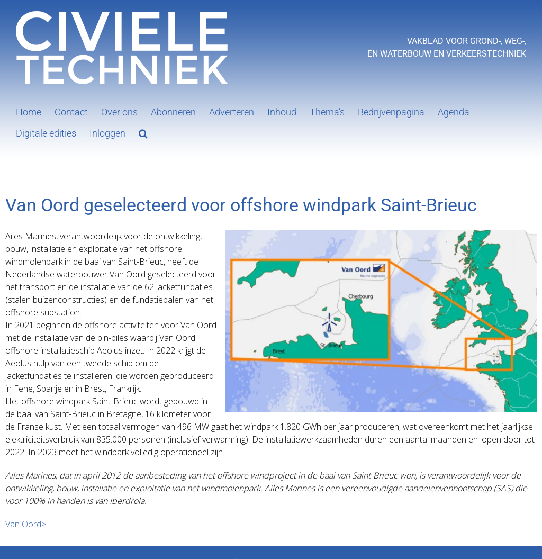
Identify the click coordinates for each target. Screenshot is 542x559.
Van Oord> (25, 524)
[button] (143, 132)
